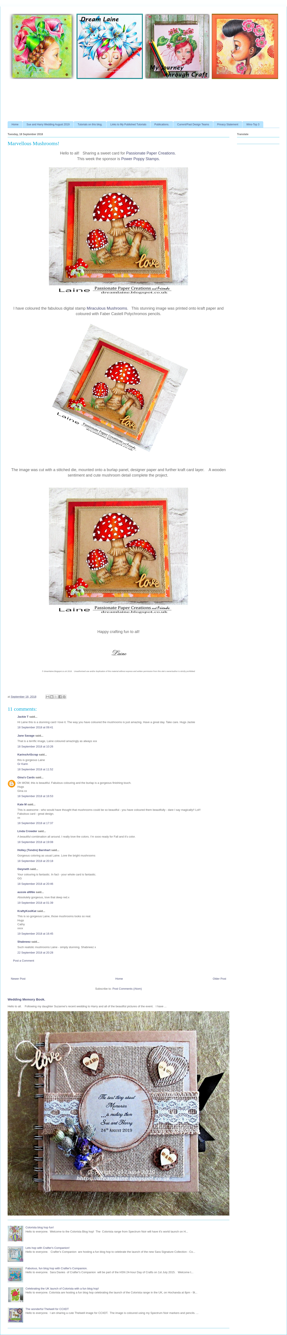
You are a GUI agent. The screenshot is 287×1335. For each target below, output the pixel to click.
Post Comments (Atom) (127, 988)
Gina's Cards (26, 777)
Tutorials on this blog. (90, 124)
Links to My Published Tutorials (128, 124)
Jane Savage (26, 735)
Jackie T (22, 716)
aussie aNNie (26, 892)
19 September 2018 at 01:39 (35, 902)
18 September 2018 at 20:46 (35, 883)
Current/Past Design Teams (193, 124)
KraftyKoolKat (26, 911)
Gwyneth (23, 869)
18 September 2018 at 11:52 (35, 769)
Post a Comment (23, 960)
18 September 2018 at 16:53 (35, 796)
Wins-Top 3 (252, 124)
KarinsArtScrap (27, 754)
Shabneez (24, 941)
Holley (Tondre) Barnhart (33, 850)
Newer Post (18, 978)
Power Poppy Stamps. (140, 159)
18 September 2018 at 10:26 (35, 746)
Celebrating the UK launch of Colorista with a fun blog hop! (62, 1288)
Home (15, 124)
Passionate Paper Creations (150, 153)
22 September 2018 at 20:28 (35, 952)
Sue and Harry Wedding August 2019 (48, 124)
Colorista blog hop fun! (39, 1227)
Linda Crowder (27, 831)
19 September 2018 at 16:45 (35, 933)
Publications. (161, 124)
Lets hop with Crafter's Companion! (47, 1247)
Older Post (219, 978)
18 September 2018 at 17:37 (35, 823)
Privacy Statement (227, 124)
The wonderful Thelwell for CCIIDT (47, 1309)
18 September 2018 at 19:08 (35, 842)
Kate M (22, 804)
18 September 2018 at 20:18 (35, 861)
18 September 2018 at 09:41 (35, 727)
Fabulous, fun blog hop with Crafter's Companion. (56, 1268)
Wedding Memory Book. (26, 999)
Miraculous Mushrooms (107, 308)
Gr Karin (22, 764)
